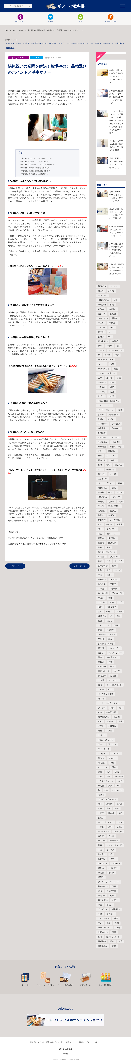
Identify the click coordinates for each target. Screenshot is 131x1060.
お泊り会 (102, 584)
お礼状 (109, 346)
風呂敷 (101, 873)
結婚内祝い (113, 415)
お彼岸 (111, 502)
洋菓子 (101, 877)
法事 (114, 566)
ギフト (101, 726)
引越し (109, 575)
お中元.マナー (112, 657)
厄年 (110, 827)
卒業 (110, 662)
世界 (116, 919)
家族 (100, 905)
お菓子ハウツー (110, 18)
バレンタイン (114, 648)
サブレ (101, 396)
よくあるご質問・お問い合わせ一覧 (50, 1039)
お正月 (101, 291)
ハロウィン (117, 790)
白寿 (112, 305)
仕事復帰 (102, 667)
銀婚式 (101, 502)
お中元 (111, 396)
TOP (7, 30)
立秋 (112, 364)
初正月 (101, 332)
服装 (100, 607)
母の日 (101, 662)
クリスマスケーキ (105, 781)
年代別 (111, 515)
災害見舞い (103, 442)
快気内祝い (103, 932)
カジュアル (103, 318)
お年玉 (101, 415)
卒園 (117, 923)
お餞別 (120, 804)
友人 (100, 923)
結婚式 (109, 804)
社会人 (109, 905)
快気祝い (112, 538)
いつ (120, 822)
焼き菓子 (110, 914)
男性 (100, 529)
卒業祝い (112, 323)
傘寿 (100, 456)
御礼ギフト (103, 864)
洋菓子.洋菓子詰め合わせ (109, 401)
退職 (117, 772)
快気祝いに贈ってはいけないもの (34, 161)
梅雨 (100, 845)
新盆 (114, 946)
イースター (113, 680)
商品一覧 (33, 1039)
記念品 (113, 314)
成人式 (107, 355)
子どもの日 (117, 593)
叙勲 (112, 387)
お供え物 (118, 832)
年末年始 (114, 841)
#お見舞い (53, 44)
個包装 (109, 612)
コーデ (117, 671)
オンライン (103, 754)
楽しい (101, 653)
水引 (100, 804)
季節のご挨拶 (116, 447)
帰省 (108, 561)
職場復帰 (102, 676)
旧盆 (100, 534)
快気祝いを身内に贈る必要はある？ (35, 171)
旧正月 (117, 717)
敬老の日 (102, 896)
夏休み (101, 309)
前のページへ (16, 566)
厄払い (101, 758)
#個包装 (98, 44)
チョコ (111, 836)
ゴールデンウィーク (106, 635)
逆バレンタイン (113, 937)
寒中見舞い (103, 341)
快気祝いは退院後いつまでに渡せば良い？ (38, 165)
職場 (120, 410)
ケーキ (101, 351)
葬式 (100, 630)
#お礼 (19, 44)
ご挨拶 (101, 680)
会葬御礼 (110, 470)
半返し (101, 598)
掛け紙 (101, 699)
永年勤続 (102, 447)
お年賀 (111, 291)
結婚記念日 (111, 712)
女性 (100, 712)
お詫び (115, 900)
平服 (112, 763)
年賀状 (101, 786)
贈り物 (101, 868)
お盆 (112, 392)
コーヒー (102, 364)
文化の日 (102, 387)
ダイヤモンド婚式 (105, 694)
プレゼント (103, 909)
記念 (121, 603)
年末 (112, 383)
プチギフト (111, 529)
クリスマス (111, 891)
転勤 (121, 942)
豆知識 (120, 612)
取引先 (109, 378)
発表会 (101, 745)
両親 (108, 777)
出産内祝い (103, 497)
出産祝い (102, 383)
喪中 (121, 722)
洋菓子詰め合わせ (105, 740)
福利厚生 (102, 520)
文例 (100, 777)
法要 (110, 786)
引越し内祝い (104, 300)
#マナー (90, 44)
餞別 (110, 493)
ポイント (102, 328)
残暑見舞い (103, 946)
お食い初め (113, 868)
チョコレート (104, 625)
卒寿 (108, 772)
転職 (100, 937)
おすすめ (114, 286)
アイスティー (104, 919)
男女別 (120, 493)
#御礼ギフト (108, 44)
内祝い (111, 419)
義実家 (120, 525)
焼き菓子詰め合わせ (106, 552)
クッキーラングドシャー (108, 882)
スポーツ (102, 735)
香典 (114, 767)
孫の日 (109, 525)
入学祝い (116, 424)
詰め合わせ (103, 566)
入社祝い (102, 511)
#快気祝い (120, 44)
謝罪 (112, 667)
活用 (114, 887)
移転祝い (116, 909)
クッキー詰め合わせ (106, 373)
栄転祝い (102, 589)
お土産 (113, 474)
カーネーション (104, 928)
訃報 (100, 914)
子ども (101, 827)
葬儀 (110, 598)
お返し (109, 621)
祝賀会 (101, 538)
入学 (100, 378)
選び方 (113, 511)
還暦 (100, 731)
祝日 (112, 708)
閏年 (110, 690)
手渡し (115, 318)
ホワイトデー (104, 832)
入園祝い (116, 864)
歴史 (112, 942)
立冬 (100, 525)
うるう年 (116, 497)
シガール (119, 777)
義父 (119, 616)
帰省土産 (102, 461)
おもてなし (115, 520)
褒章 (112, 328)
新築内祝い (103, 887)
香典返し (114, 589)
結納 (100, 548)
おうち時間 (103, 593)
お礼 (116, 300)
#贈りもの (10, 48)
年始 (100, 722)
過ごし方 (112, 745)
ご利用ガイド (69, 1039)
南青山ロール (104, 671)
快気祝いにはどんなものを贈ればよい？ (37, 158)
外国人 (101, 419)
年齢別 (101, 639)
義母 (110, 639)
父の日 (101, 506)
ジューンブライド (105, 483)
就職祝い (102, 286)
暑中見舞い (103, 900)
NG (109, 337)
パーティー (111, 456)
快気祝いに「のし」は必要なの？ (34, 174)
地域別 (111, 873)
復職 (100, 891)
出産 (112, 603)
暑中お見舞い (104, 717)
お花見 (113, 676)
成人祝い (102, 763)
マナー (50, 18)
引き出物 (116, 442)
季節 (80, 18)
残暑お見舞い (114, 506)
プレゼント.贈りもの (107, 799)
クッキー (112, 758)
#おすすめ (10, 44)
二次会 (109, 731)
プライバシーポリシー (93, 1039)
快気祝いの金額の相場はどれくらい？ (36, 168)
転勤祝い (102, 859)
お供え (113, 461)
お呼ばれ (112, 726)
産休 (100, 470)
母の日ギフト (104, 369)
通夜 (108, 809)
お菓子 (101, 818)
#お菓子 (26, 44)
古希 (100, 612)
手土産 (101, 323)
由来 (108, 548)
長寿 (121, 502)
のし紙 (118, 570)
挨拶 (117, 355)
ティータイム (104, 749)
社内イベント (112, 534)
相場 (100, 465)
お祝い (101, 337)
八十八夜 (119, 561)
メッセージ (103, 424)
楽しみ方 (102, 314)
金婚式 (115, 341)
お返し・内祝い (20, 18)
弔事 (100, 657)
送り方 (101, 836)
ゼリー (101, 451)
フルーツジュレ (115, 351)
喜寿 (120, 483)
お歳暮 (101, 493)
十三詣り (102, 603)
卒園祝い (112, 451)
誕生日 (120, 827)
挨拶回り (114, 557)
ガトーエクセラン (114, 685)
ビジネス (110, 850)
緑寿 (100, 346)
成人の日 (102, 841)
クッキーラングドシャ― (108, 438)
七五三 (101, 813)
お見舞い (110, 630)
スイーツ (102, 392)
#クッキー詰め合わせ (76, 44)
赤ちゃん (114, 580)
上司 (118, 928)
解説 (116, 369)
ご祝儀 (101, 690)
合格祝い (112, 309)
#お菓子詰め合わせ (39, 44)
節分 (119, 346)
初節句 (113, 584)
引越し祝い (103, 488)
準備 (100, 575)
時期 (112, 896)
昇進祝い (102, 557)
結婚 (100, 772)
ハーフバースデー (105, 822)
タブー (113, 859)
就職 (100, 685)
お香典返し (103, 428)
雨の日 (101, 795)
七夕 (100, 809)
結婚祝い (102, 580)
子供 (100, 850)
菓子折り (102, 474)
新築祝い (110, 722)
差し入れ (102, 854)
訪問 (100, 561)
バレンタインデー (105, 360)
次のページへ (78, 566)
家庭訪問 (102, 305)
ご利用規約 (80, 1039)
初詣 (100, 621)
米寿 (116, 625)
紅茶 (100, 570)
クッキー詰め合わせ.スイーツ (110, 703)
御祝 (108, 465)
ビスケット (103, 767)
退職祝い (102, 616)
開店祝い (119, 465)
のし (114, 488)
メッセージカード (114, 845)
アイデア (102, 708)
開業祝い (112, 543)
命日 (117, 809)
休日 (108, 570)
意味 (121, 708)
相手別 (101, 648)
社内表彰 (102, 433)
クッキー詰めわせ (105, 410)
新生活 (101, 543)
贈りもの (116, 428)
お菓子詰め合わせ (105, 644)
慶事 (108, 923)
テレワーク (103, 296)
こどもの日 (103, 479)
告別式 (101, 515)
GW (106, 790)
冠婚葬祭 (102, 942)
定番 (114, 932)
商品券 (111, 813)
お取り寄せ (111, 607)
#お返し (62, 44)
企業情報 (65, 1050)
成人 (121, 813)
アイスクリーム (104, 406)
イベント (116, 754)
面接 (120, 781)
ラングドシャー (115, 653)
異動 (119, 378)
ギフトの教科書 (65, 6)
